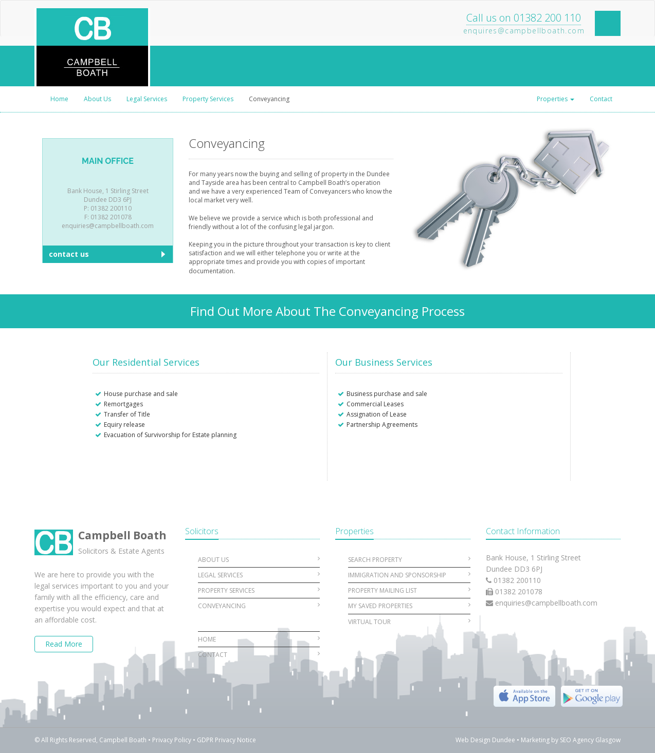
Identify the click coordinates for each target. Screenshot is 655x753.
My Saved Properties (409, 605)
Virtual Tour (409, 621)
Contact (601, 99)
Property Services (208, 99)
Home (59, 99)
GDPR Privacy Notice (226, 740)
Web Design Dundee (485, 740)
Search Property (409, 559)
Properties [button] (555, 99)
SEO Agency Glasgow (590, 740)
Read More (63, 644)
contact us (69, 254)
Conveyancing (269, 99)
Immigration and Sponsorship (409, 575)
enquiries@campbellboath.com (546, 603)
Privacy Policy (171, 740)
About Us (97, 99)
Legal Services (146, 99)
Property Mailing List (409, 590)
